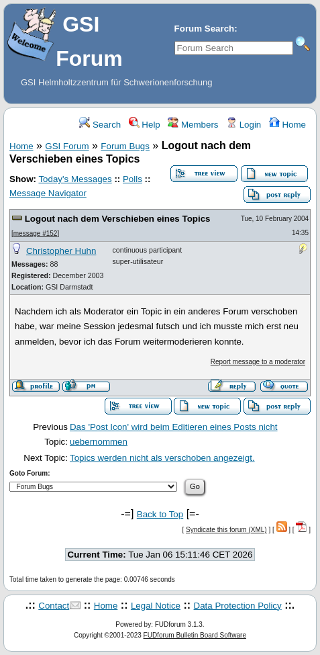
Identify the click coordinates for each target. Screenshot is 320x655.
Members (193, 125)
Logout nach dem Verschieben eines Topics (118, 219)
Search (100, 125)
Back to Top (160, 514)
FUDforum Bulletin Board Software (195, 635)
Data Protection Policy (238, 606)
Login (243, 125)
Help (144, 125)
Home (287, 125)
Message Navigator (48, 193)
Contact (53, 606)
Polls (132, 179)
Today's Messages (74, 179)
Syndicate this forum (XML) (226, 529)
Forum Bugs (125, 146)
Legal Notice (155, 606)
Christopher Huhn (61, 251)
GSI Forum (67, 146)
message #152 (35, 233)
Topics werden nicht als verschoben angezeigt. (162, 458)
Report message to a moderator (258, 361)
